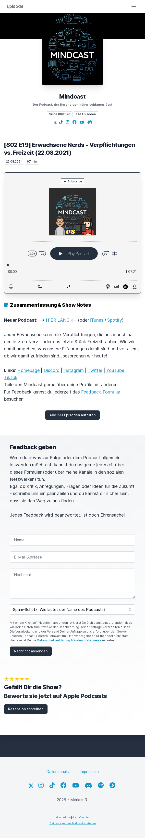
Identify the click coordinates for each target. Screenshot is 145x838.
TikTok (10, 377)
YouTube (115, 370)
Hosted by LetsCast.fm (72, 817)
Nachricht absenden (31, 651)
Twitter (95, 370)
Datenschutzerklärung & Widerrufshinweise (69, 640)
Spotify (114, 320)
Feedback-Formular (100, 391)
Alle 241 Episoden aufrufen (72, 415)
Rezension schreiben (25, 709)
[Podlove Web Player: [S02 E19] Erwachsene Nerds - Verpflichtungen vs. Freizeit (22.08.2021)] (72, 233)
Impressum (89, 771)
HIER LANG (58, 320)
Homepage (28, 370)
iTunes (96, 320)
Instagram (73, 370)
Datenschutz (58, 771)
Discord (52, 370)
